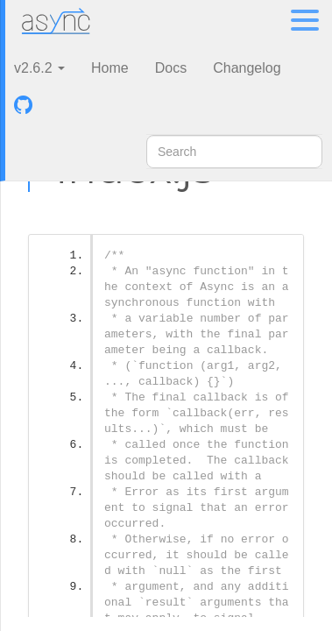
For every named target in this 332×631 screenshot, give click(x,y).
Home (110, 67)
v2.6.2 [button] (39, 67)
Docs (171, 67)
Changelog (246, 67)
